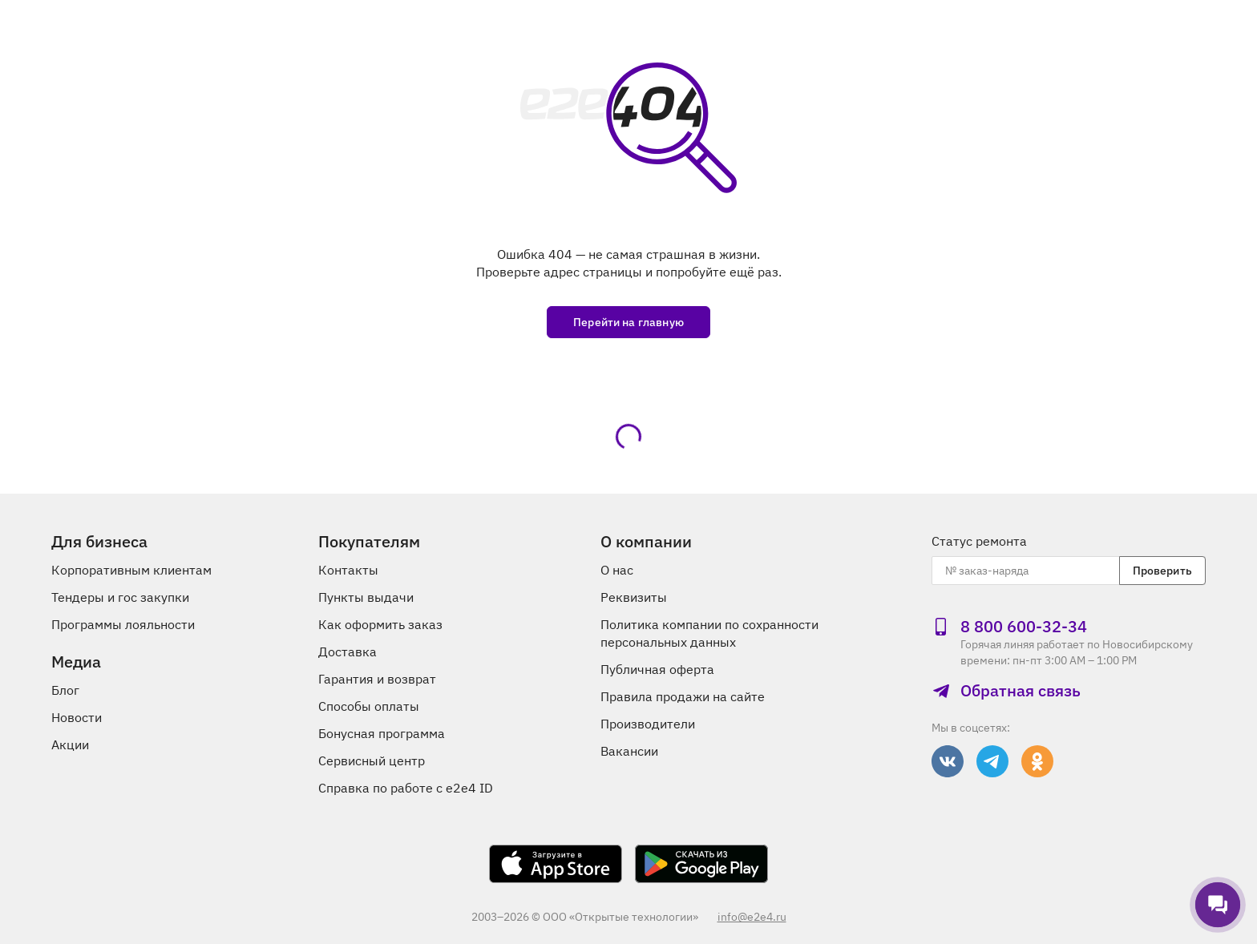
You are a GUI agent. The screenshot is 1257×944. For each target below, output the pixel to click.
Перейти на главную (628, 322)
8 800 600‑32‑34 (1009, 626)
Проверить (1162, 570)
